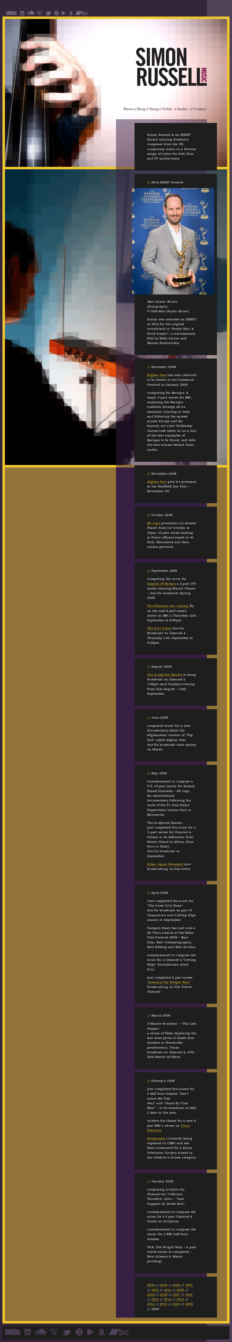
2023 (189, 1285)
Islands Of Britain (161, 583)
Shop (153, 109)
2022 (155, 1290)
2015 (155, 1299)
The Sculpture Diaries (164, 674)
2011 (163, 1304)
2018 (163, 1294)
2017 (176, 1294)
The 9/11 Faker (159, 628)
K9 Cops (153, 523)
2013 (180, 1299)
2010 (176, 1304)
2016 (189, 1294)
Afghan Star (157, 375)
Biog (141, 109)
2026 (151, 1285)
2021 (167, 1290)
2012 (151, 1304)
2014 (167, 1299)
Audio (182, 109)
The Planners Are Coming (168, 606)
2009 (189, 1304)
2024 (176, 1285)
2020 (180, 1290)
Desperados (156, 1138)
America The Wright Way (168, 982)
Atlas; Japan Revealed (165, 864)
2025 (163, 1285)
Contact (199, 109)
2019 (151, 1294)
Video (167, 109)
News (128, 109)
